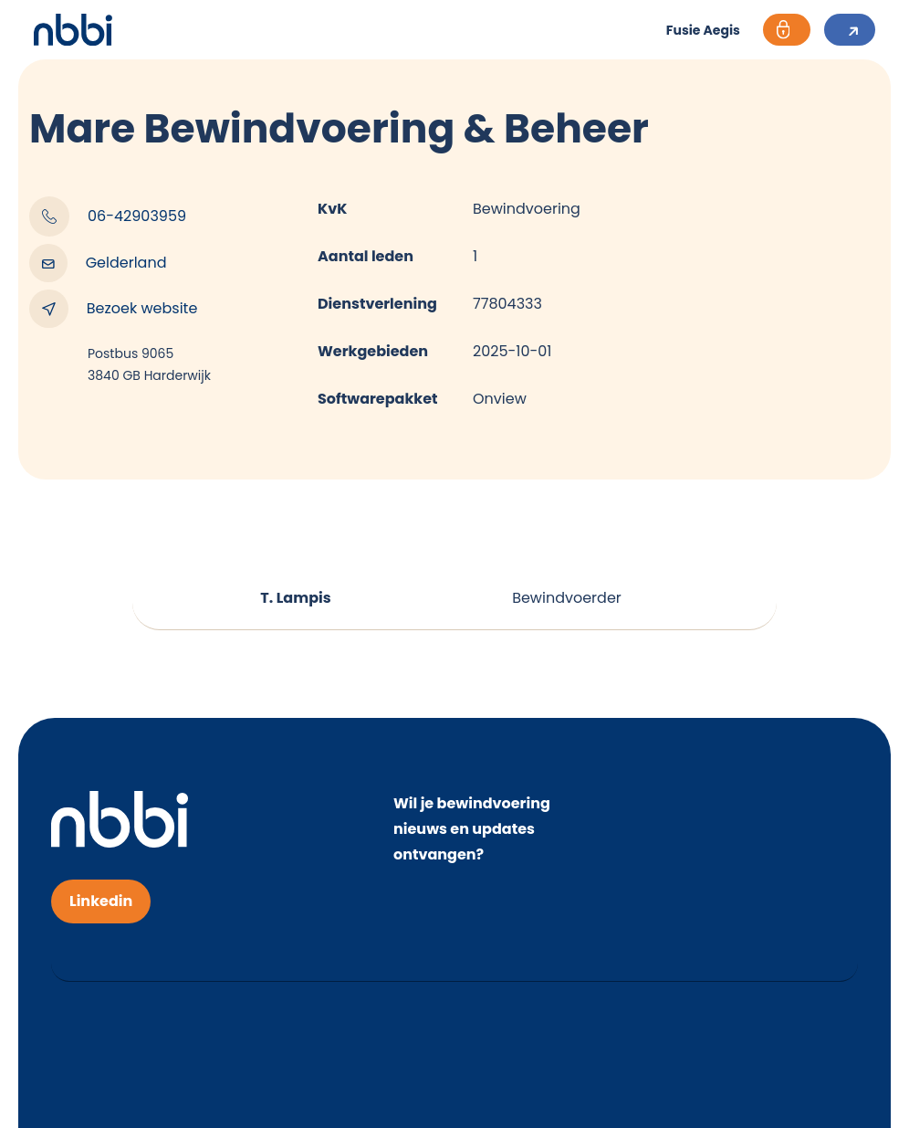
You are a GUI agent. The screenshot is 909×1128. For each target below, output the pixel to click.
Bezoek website (113, 309)
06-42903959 (107, 216)
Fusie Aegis (703, 30)
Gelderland (97, 263)
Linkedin (100, 901)
